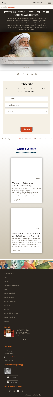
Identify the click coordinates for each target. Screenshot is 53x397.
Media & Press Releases (11, 285)
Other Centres (8, 360)
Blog (5, 277)
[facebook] (23, 73)
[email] (36, 74)
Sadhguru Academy (10, 297)
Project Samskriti (9, 317)
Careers (6, 321)
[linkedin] (32, 74)
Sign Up (26, 129)
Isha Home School (10, 301)
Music (6, 281)
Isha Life (6, 309)
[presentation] (26, 119)
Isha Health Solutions (11, 313)
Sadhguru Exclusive (10, 293)
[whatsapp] (18, 74)
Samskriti (7, 305)
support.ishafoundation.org (14, 357)
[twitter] (27, 74)
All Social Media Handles (33, 395)
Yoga (5, 289)
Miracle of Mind (9, 273)
